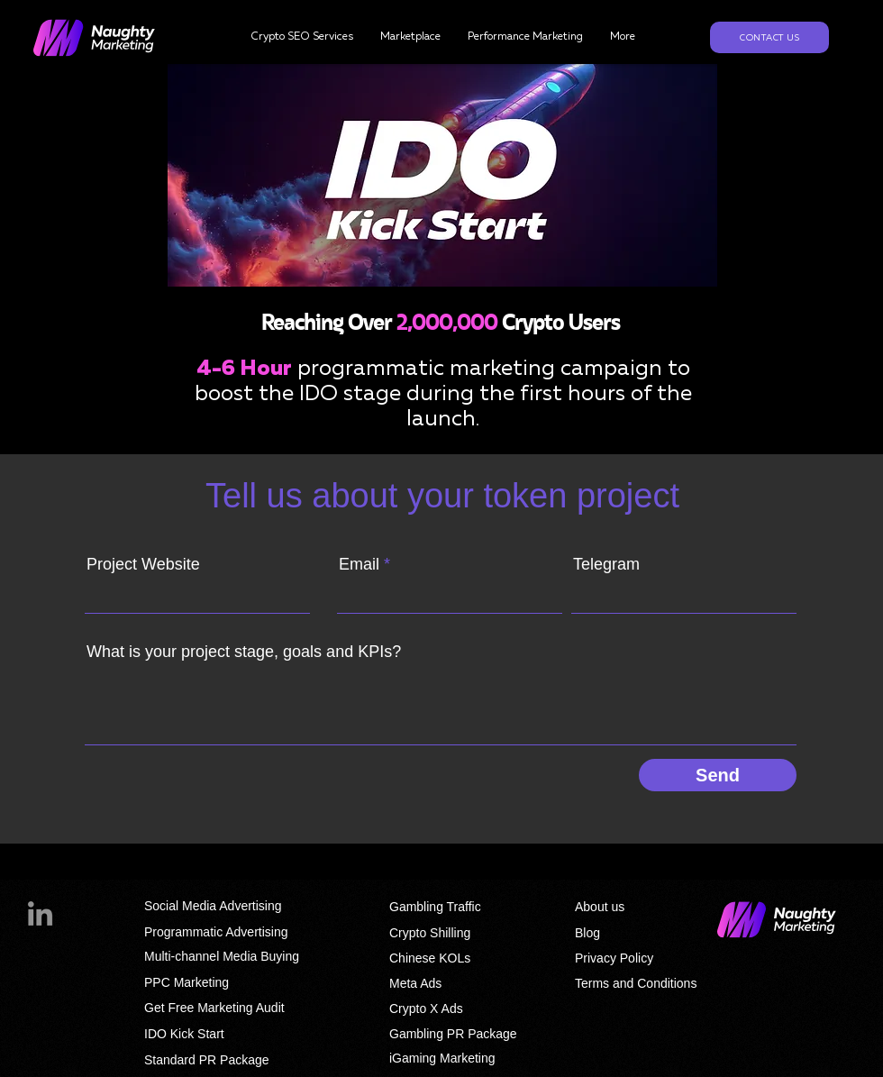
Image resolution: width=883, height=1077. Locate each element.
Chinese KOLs (429, 958)
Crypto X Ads (426, 1008)
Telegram (606, 564)
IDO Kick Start (184, 1034)
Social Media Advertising (213, 906)
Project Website (143, 564)
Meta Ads (415, 983)
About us (599, 906)
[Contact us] (769, 37)
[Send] (718, 775)
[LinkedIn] (40, 913)
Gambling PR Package (453, 1034)
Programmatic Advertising (216, 932)
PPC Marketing (186, 982)
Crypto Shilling (429, 933)
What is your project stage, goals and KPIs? (243, 651)
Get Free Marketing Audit (214, 1007)
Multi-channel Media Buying (221, 956)
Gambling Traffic (435, 906)
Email (359, 564)
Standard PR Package (206, 1060)
